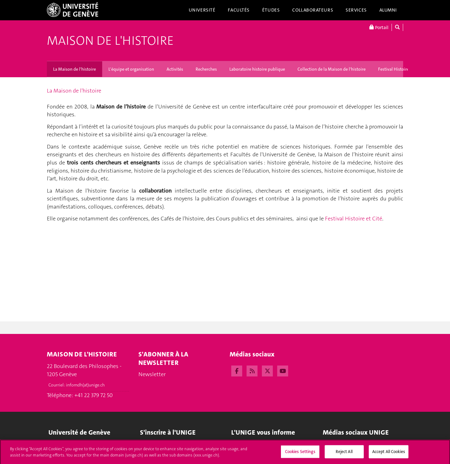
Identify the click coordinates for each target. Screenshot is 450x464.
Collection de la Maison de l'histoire (332, 69)
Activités (175, 69)
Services (356, 10)
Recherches (206, 69)
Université (202, 10)
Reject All (344, 453)
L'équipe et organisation (131, 69)
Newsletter (152, 374)
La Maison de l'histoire (74, 69)
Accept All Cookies (388, 453)
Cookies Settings (300, 453)
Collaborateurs (312, 10)
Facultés (239, 10)
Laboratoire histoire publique (257, 69)
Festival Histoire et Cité (400, 69)
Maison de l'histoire (110, 40)
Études (271, 10)
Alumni (388, 10)
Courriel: (76, 385)
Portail (378, 27)
